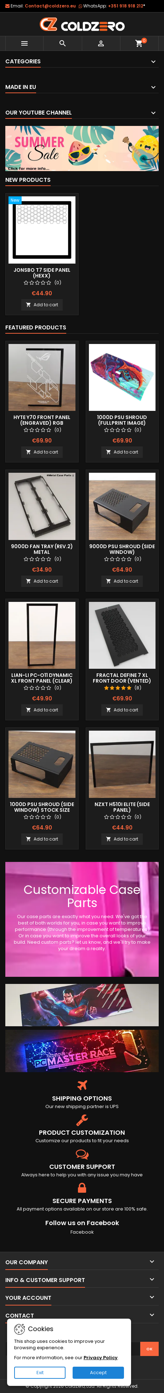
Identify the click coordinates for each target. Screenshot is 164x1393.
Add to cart (42, 305)
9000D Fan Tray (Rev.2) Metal (42, 549)
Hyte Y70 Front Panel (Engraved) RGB (41, 420)
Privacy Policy (101, 1357)
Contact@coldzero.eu (50, 6)
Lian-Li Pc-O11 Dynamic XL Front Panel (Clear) (42, 678)
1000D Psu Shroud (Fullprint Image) (122, 420)
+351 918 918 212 (126, 6)
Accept (98, 1372)
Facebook (82, 1232)
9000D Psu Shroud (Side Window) (122, 549)
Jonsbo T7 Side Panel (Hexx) (41, 272)
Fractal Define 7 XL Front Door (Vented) (122, 678)
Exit (40, 1372)
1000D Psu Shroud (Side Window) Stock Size (42, 807)
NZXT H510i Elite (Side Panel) (122, 807)
